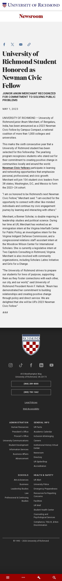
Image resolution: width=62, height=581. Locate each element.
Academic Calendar (43, 460)
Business (24, 512)
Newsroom (31, 16)
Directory (38, 485)
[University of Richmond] (31, 5)
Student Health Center (44, 538)
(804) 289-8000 (31, 412)
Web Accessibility (31, 437)
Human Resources (19, 455)
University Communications (15, 469)
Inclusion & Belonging (44, 464)
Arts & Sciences (21, 508)
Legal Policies (31, 430)
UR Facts (38, 455)
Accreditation (40, 494)
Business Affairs (20, 482)
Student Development (18, 473)
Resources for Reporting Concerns (45, 523)
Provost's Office (21, 464)
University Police (41, 512)
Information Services (18, 478)
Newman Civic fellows (16, 196)
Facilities (38, 529)
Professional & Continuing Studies (16, 527)
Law (26, 521)
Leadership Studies (19, 517)
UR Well (37, 533)
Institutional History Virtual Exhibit (46, 475)
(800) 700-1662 (31, 420)
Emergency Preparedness (45, 517)
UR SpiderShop (40, 490)
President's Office (20, 460)
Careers (37, 469)
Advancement (22, 487)
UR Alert (37, 508)
